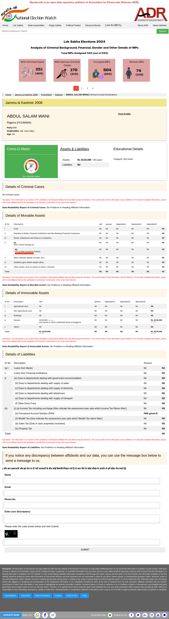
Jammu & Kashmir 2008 (26, 94)
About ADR (143, 25)
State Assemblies (36, 25)
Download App (98, 615)
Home (5, 25)
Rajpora (59, 94)
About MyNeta (160, 25)
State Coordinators (42, 596)
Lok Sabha (18, 25)
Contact (58, 596)
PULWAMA (46, 94)
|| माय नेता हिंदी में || (113, 25)
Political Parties (73, 25)
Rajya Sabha (55, 25)
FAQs (84, 596)
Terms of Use (72, 596)
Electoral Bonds (93, 25)
